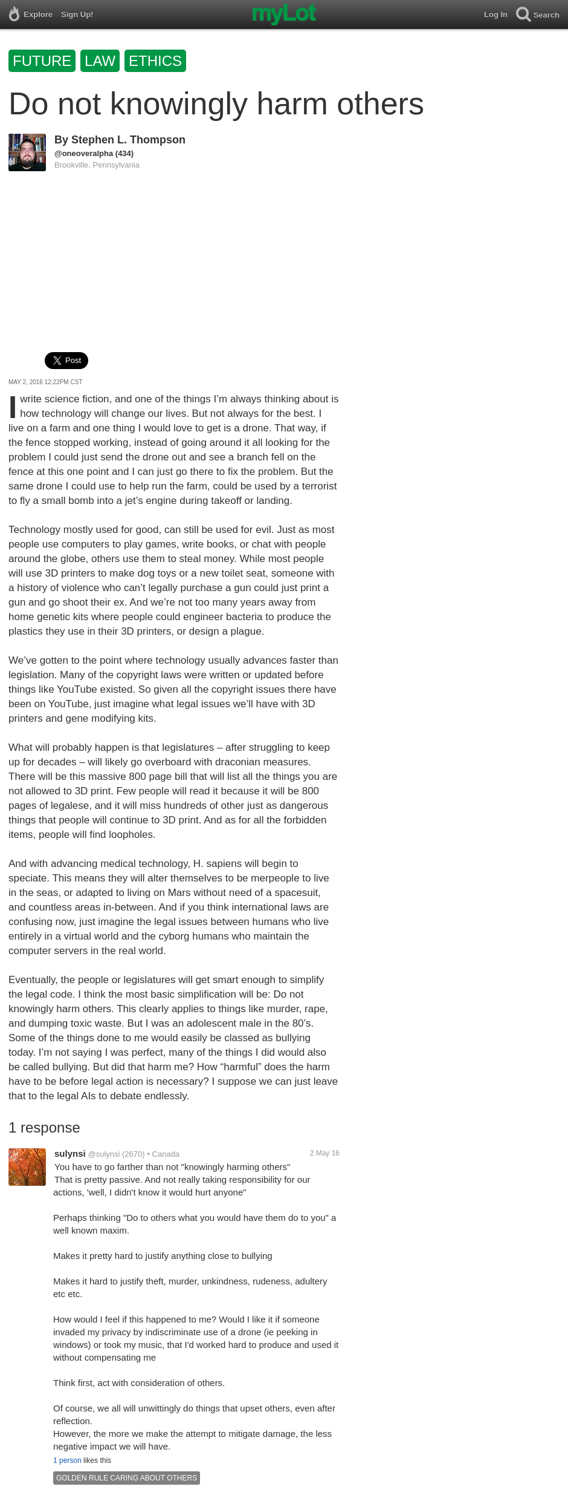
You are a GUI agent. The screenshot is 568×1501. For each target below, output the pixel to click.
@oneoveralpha (83, 153)
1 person (67, 1460)
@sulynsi (104, 1154)
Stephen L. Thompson (128, 140)
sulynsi (70, 1153)
